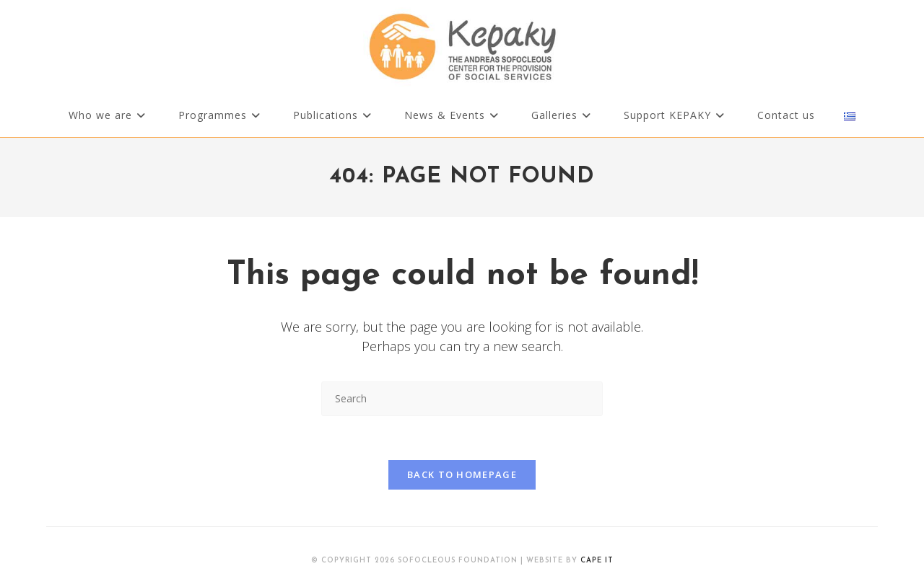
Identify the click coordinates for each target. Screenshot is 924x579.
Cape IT (597, 561)
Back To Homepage (462, 474)
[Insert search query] (462, 398)
